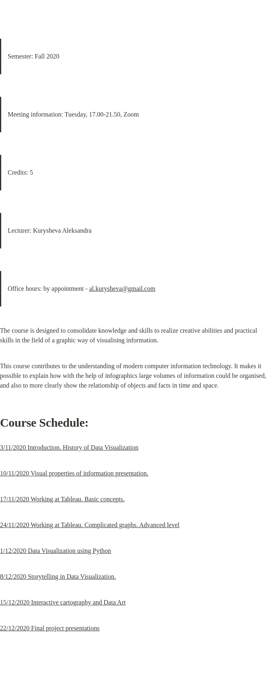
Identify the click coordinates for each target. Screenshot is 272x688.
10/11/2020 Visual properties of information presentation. (74, 473)
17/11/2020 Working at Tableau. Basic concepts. (62, 499)
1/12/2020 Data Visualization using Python (55, 550)
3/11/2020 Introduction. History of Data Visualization (69, 447)
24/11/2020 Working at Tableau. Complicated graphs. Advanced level (90, 524)
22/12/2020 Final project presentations (50, 628)
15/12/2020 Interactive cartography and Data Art (63, 602)
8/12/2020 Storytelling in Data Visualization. (58, 576)
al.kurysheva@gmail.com (122, 288)
